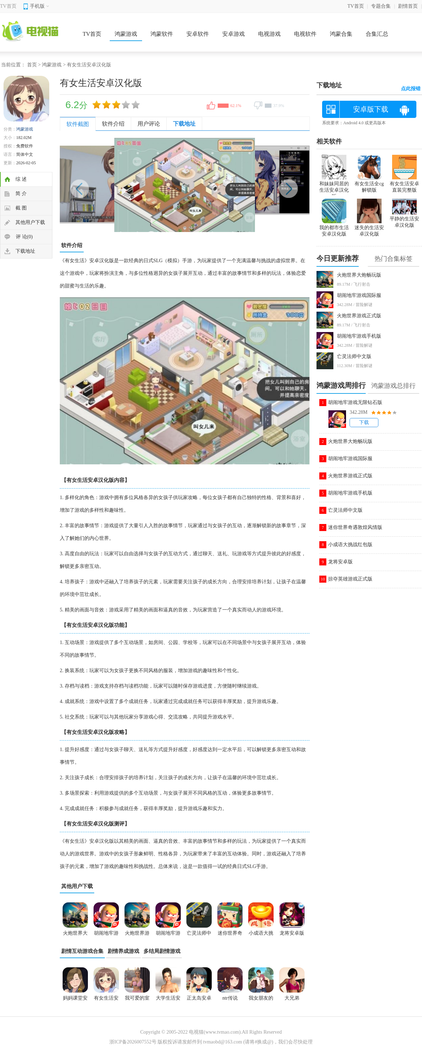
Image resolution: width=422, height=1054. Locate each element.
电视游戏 (269, 34)
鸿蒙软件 (162, 34)
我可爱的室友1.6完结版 (137, 1000)
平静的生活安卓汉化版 (404, 219)
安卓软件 (197, 34)
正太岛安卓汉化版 (199, 1000)
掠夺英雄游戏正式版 (350, 579)
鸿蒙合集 (341, 34)
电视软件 (305, 34)
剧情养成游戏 (123, 951)
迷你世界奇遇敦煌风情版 (355, 527)
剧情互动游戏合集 (82, 951)
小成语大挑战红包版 (350, 544)
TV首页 (8, 6)
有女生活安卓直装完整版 (404, 184)
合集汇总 (377, 34)
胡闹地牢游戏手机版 (359, 336)
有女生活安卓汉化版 (106, 1000)
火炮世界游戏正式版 (359, 315)
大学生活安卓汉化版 (168, 1000)
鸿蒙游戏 (126, 34)
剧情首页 (408, 6)
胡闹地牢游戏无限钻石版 (355, 402)
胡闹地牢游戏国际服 (359, 295)
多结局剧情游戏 (161, 951)
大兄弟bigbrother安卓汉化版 (292, 1000)
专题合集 (381, 6)
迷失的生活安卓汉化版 (369, 228)
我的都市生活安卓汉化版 (334, 228)
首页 (32, 64)
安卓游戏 (233, 34)
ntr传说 (230, 998)
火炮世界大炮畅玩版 (359, 275)
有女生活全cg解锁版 (369, 184)
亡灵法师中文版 (354, 356)
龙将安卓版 (340, 561)
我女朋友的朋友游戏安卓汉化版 (261, 1000)
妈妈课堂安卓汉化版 (75, 1000)
